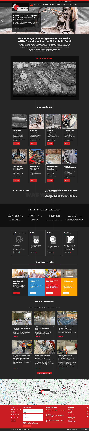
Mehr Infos (17, 28)
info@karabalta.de (70, 1)
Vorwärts (87, 20)
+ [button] (1, 380)
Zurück (2, 20)
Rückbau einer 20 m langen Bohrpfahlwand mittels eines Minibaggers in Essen (43, 357)
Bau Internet (28, 429)
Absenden (27, 425)
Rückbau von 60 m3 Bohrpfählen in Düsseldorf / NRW (66, 327)
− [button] (1, 382)
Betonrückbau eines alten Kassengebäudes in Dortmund (66, 356)
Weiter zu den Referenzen (44, 373)
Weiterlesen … (16, 336)
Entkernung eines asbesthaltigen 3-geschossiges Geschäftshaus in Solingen (22, 328)
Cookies (85, 429)
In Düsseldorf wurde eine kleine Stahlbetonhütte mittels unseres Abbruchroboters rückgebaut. (22, 357)
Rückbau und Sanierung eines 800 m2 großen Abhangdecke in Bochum (44, 328)
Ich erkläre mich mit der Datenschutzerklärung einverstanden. (30, 423)
